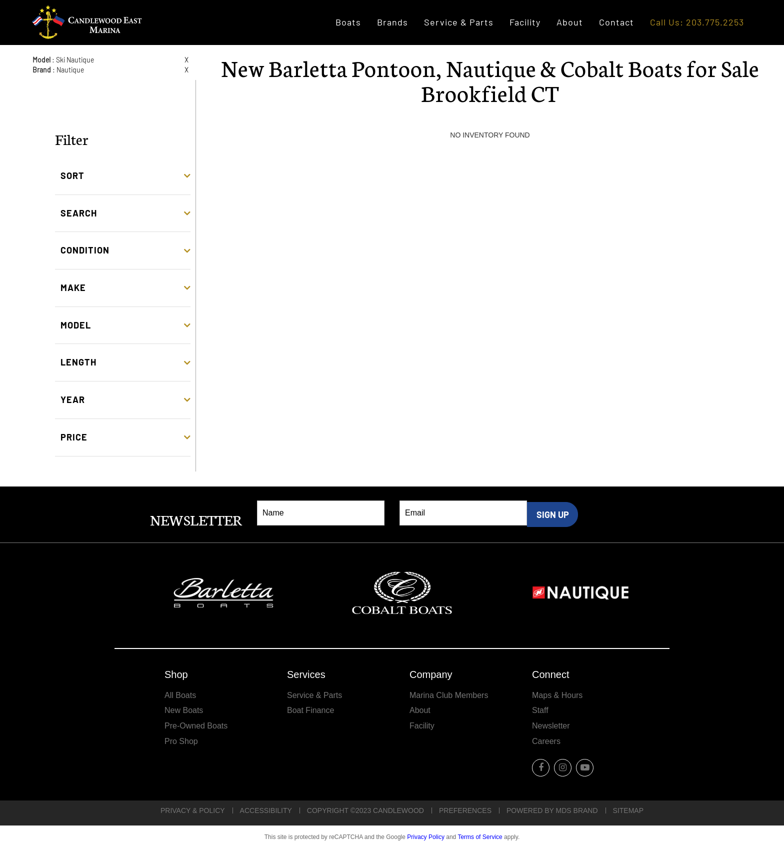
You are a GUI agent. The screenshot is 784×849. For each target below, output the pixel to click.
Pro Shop (181, 741)
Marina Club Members (449, 695)
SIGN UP (552, 514)
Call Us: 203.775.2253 (697, 22)
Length (78, 362)
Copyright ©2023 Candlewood (365, 810)
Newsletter (551, 726)
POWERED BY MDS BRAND (552, 810)
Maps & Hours (557, 695)
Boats (348, 22)
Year (72, 399)
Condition (85, 250)
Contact (616, 22)
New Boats (183, 710)
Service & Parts (459, 22)
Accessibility (266, 810)
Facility (525, 22)
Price (74, 437)
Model (75, 325)
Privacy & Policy (192, 810)
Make (73, 287)
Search (78, 213)
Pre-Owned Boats (196, 726)
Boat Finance (310, 710)
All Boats (180, 695)
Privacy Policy (425, 837)
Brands (392, 22)
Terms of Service (480, 837)
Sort (72, 175)
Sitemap (628, 810)
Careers (546, 741)
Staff (540, 710)
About (569, 22)
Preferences (465, 810)
